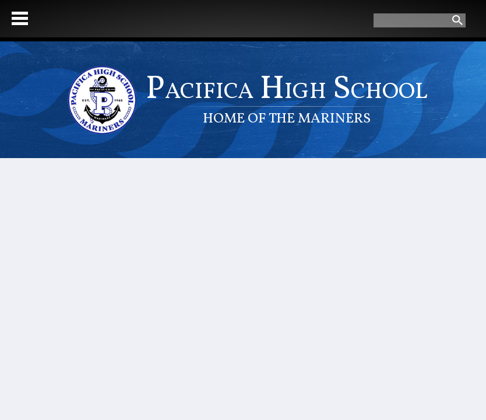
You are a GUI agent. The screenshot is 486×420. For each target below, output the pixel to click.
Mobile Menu (20, 18)
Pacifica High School (287, 98)
